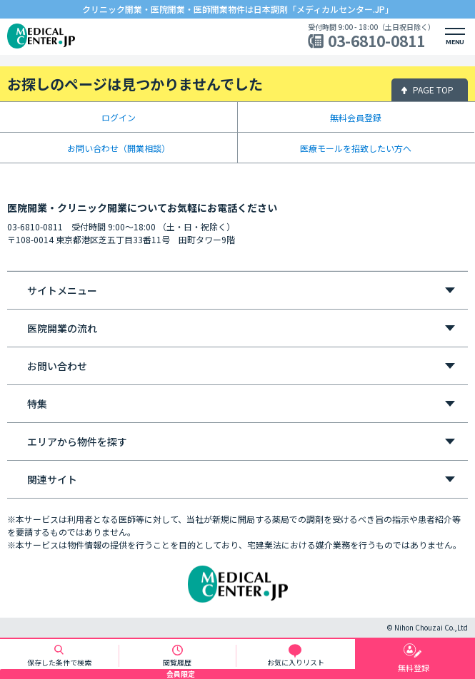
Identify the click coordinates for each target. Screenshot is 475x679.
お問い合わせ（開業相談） (118, 148)
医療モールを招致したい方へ (355, 148)
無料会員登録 (355, 117)
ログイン (118, 117)
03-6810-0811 (376, 41)
